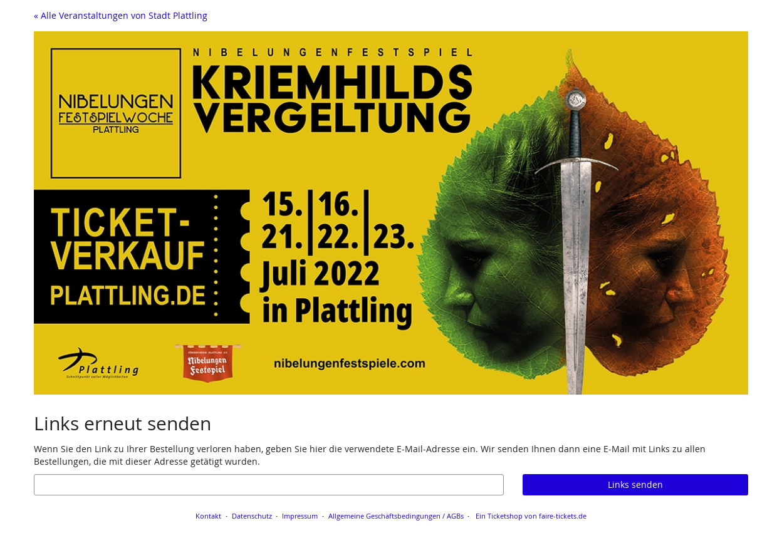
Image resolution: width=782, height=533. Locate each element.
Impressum (300, 515)
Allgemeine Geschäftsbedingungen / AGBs (396, 515)
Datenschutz (252, 515)
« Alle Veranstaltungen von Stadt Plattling (120, 15)
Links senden (635, 484)
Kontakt (208, 515)
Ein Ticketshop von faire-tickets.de (531, 515)
